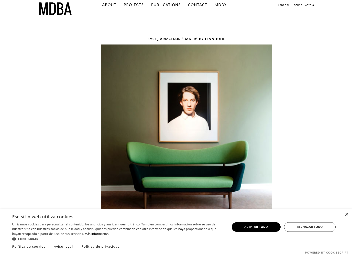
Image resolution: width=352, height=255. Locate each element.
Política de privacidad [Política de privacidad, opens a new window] (100, 246)
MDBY (221, 4)
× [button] (346, 214)
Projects (134, 4)
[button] (118, 238)
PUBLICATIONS (166, 4)
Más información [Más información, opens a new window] (97, 234)
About (109, 4)
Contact (197, 4)
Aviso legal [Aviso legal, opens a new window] (63, 246)
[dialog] (176, 232)
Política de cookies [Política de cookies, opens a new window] (28, 246)
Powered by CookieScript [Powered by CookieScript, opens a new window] (326, 252)
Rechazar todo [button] (310, 227)
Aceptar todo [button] (256, 227)
